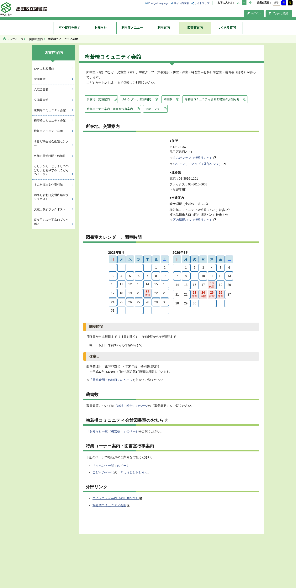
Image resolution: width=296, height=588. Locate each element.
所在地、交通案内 (98, 99)
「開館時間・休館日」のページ (111, 380)
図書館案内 (195, 27)
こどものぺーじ (103, 472)
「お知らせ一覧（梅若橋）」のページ (112, 431)
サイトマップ (201, 3)
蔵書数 (168, 99)
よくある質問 (226, 27)
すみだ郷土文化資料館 (48, 184)
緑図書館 (39, 79)
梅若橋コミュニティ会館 (109, 505)
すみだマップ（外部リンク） (193, 157)
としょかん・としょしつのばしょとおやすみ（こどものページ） (51, 170)
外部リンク (152, 108)
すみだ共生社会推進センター (51, 143)
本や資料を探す (69, 27)
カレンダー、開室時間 (136, 99)
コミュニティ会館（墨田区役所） (115, 498)
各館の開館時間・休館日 (50, 155)
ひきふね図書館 (44, 68)
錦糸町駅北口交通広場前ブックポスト (51, 197)
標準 (276, 2)
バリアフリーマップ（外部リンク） (197, 164)
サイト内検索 (181, 3)
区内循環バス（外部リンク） (193, 219)
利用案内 (163, 27)
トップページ (15, 39)
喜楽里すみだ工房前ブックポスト (51, 221)
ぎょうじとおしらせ (134, 472)
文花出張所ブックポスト (50, 209)
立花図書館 (41, 99)
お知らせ (100, 27)
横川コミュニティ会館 (48, 131)
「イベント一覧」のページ (111, 465)
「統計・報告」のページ (131, 405)
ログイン (254, 13)
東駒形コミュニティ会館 (50, 110)
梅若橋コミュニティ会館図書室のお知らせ (212, 99)
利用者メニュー (132, 27)
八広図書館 (41, 89)
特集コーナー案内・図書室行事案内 (110, 108)
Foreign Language (158, 3)
